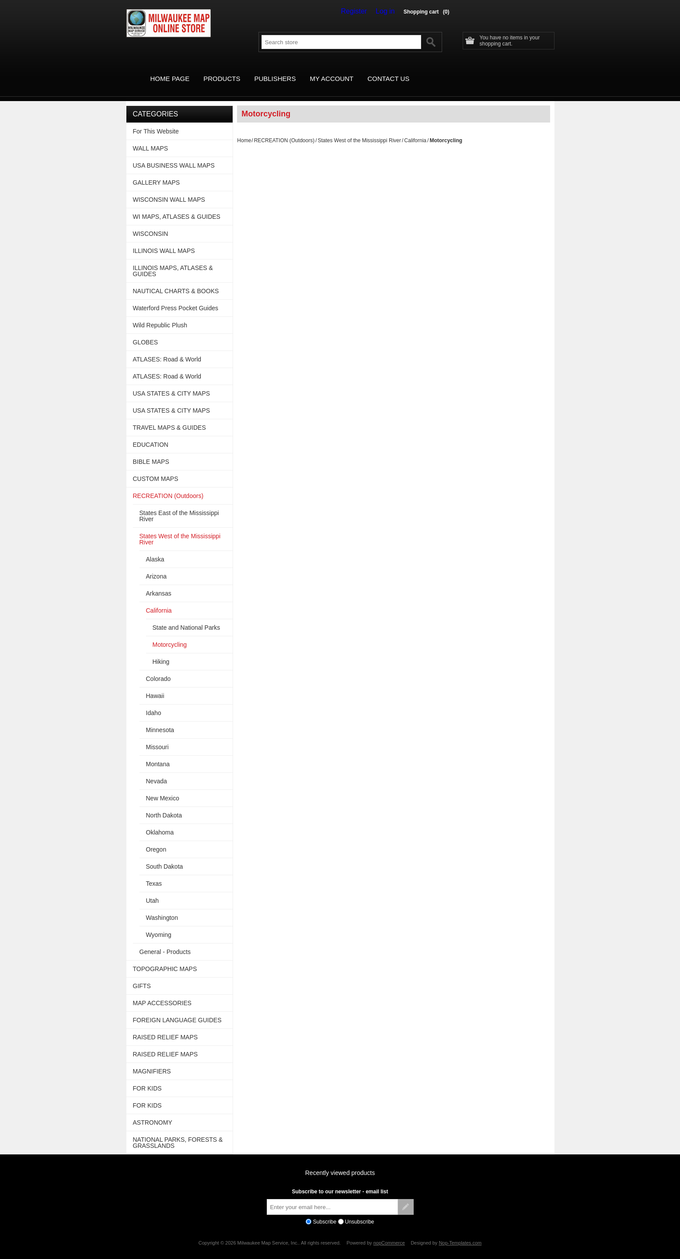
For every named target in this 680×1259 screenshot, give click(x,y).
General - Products (165, 941)
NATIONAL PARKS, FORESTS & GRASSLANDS (178, 1132)
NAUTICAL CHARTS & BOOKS (176, 280)
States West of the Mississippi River (359, 130)
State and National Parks (186, 617)
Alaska (155, 549)
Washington (162, 907)
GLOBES (145, 332)
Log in (387, 11)
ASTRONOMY (152, 1112)
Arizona (156, 566)
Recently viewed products (340, 1162)
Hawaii (155, 685)
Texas (154, 873)
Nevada (156, 771)
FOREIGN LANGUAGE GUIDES (177, 1010)
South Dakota (164, 856)
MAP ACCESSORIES (162, 992)
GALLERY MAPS (156, 172)
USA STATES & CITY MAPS (171, 383)
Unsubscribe (359, 1212)
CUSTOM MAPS (155, 468)
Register (360, 11)
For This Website (156, 121)
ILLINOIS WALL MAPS (164, 240)
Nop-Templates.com (460, 1232)
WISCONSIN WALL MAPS (169, 189)
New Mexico (162, 788)
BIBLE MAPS (151, 451)
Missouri (157, 736)
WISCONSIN (150, 223)
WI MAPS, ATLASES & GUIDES (176, 206)
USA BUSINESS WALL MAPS (174, 155)
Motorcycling (170, 634)
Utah (152, 890)
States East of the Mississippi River (179, 505)
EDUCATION (150, 434)
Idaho (153, 702)
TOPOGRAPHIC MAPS (165, 958)
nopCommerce (389, 1232)
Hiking (161, 651)
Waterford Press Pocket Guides (176, 298)
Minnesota (160, 719)
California (415, 130)
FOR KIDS (147, 1078)
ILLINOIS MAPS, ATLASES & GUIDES (173, 260)
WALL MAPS (150, 138)
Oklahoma (160, 822)
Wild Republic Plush (160, 315)
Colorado (158, 668)
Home (244, 130)
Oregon (156, 839)
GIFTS (142, 975)
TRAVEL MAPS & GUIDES (169, 417)
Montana (158, 754)
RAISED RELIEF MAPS (165, 1027)
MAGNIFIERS (152, 1061)
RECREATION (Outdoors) (284, 130)
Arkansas (158, 583)
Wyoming (158, 924)
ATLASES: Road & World (167, 349)
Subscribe (324, 1212)
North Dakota (164, 805)
